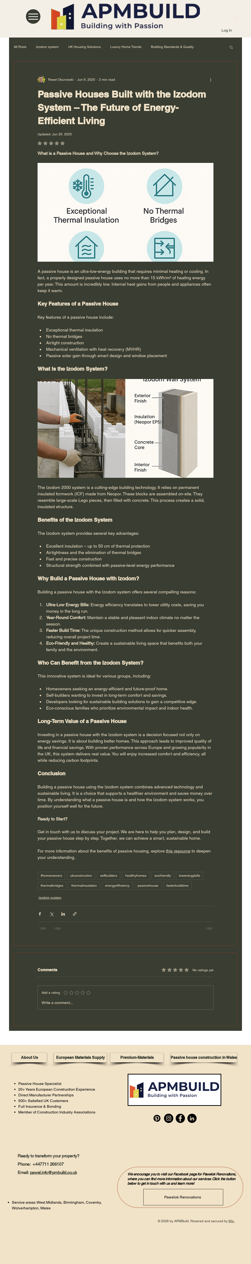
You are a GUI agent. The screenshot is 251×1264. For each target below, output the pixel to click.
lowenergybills (189, 875)
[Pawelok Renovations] (183, 1197)
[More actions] (210, 79)
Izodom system (47, 47)
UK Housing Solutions (84, 47)
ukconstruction (81, 875)
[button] (231, 47)
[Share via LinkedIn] (63, 914)
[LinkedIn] (192, 1118)
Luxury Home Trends (125, 47)
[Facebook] (180, 1118)
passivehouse (148, 885)
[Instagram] (168, 1118)
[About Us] (29, 1057)
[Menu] (33, 16)
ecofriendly (162, 875)
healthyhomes (135, 875)
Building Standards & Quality (172, 47)
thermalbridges (52, 885)
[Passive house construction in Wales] (204, 1057)
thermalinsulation (84, 885)
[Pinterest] (157, 1118)
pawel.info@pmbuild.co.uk (53, 1172)
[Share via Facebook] (40, 914)
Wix (231, 1221)
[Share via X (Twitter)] (51, 914)
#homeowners (51, 875)
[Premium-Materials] (137, 1057)
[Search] (237, 19)
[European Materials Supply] (80, 1057)
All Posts (20, 47)
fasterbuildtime (177, 885)
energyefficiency (117, 885)
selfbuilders (108, 875)
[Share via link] (74, 914)
